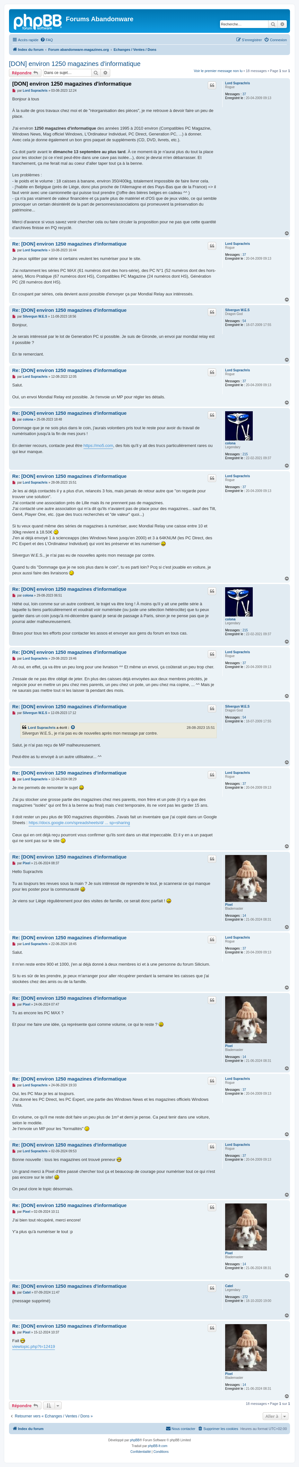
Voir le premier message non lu (218, 71)
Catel (229, 1286)
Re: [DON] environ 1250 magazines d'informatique (69, 243)
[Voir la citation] (73, 727)
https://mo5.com (98, 445)
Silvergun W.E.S (237, 310)
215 (245, 454)
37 (244, 94)
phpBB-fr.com (158, 1446)
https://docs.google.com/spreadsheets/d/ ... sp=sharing (79, 822)
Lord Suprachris (237, 83)
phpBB (135, 1440)
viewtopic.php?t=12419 (33, 1346)
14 (244, 915)
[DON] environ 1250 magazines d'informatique (75, 63)
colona (230, 443)
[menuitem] (46, 40)
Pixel (229, 904)
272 (245, 1297)
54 (244, 321)
